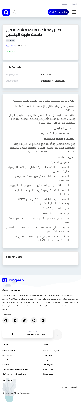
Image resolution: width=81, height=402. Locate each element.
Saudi (74, 4)
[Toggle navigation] (58, 12)
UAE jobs (47, 360)
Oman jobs (48, 365)
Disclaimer (7, 355)
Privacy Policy (8, 350)
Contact (6, 365)
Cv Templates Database (14, 374)
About (5, 360)
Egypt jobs (47, 355)
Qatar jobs (48, 374)
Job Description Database (15, 369)
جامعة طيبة (11, 46)
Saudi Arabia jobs (51, 350)
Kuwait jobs (48, 369)
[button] (14, 12)
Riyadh (31, 46)
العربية (65, 4)
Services (7, 380)
